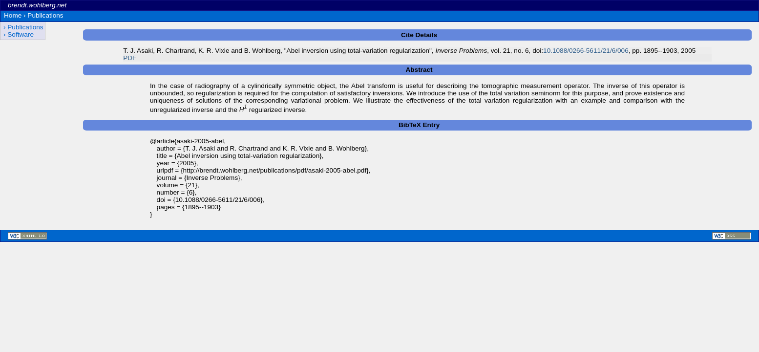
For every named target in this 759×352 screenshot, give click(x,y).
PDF (129, 58)
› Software (18, 34)
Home (12, 15)
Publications (45, 15)
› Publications (23, 27)
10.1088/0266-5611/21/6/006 (586, 50)
